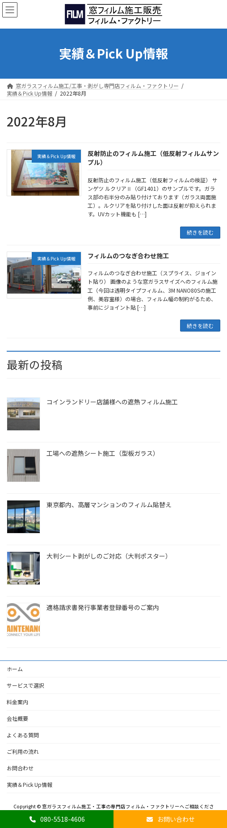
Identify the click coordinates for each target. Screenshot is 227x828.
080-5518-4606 (57, 819)
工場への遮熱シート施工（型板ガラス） (102, 453)
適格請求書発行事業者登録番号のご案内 (102, 607)
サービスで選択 (25, 685)
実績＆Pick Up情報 (29, 784)
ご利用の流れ (23, 751)
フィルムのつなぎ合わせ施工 (128, 255)
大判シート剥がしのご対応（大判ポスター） (109, 555)
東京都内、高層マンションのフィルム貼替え (109, 504)
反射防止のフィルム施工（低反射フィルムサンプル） (153, 158)
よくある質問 (23, 735)
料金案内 (17, 702)
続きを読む (200, 232)
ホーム (15, 668)
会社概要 (17, 718)
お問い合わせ (170, 819)
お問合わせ (20, 768)
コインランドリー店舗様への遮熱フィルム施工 (112, 401)
